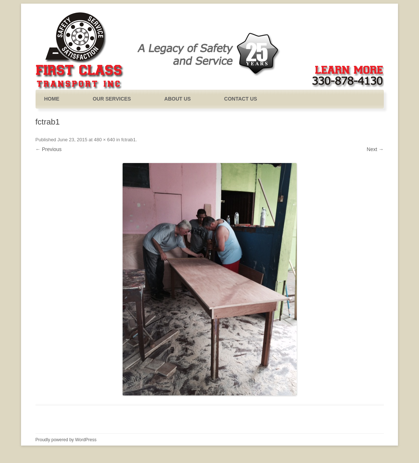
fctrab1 (128, 139)
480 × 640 (104, 139)
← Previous (49, 149)
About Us (177, 99)
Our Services (112, 99)
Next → (375, 149)
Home (51, 99)
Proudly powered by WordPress (66, 439)
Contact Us (240, 99)
